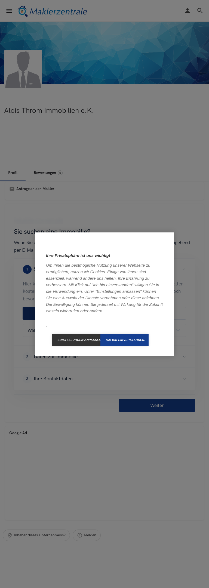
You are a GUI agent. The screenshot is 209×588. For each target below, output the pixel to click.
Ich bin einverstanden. (125, 339)
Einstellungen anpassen (78, 339)
